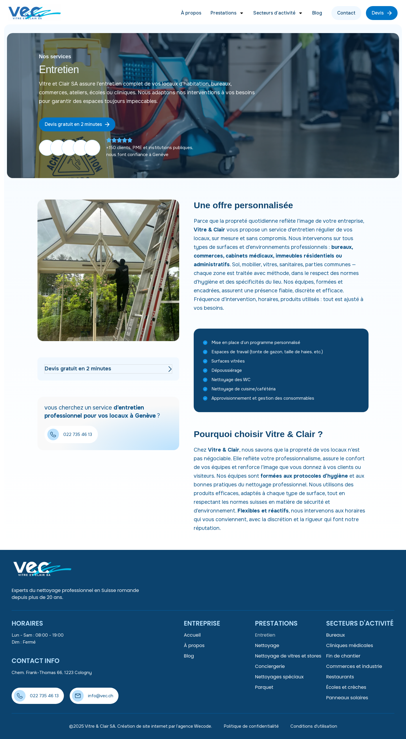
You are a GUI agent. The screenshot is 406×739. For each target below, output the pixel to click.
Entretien (265, 635)
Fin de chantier (343, 656)
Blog (317, 13)
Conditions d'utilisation (313, 726)
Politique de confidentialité (251, 726)
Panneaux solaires (347, 697)
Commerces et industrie (354, 666)
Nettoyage (267, 645)
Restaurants (340, 676)
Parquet (264, 687)
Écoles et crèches (346, 687)
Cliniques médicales (349, 645)
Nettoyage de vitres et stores (288, 656)
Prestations (227, 13)
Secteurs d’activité (278, 13)
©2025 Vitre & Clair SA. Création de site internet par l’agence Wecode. (140, 726)
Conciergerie (270, 666)
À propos (191, 13)
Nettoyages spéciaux (279, 676)
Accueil (192, 635)
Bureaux (335, 635)
